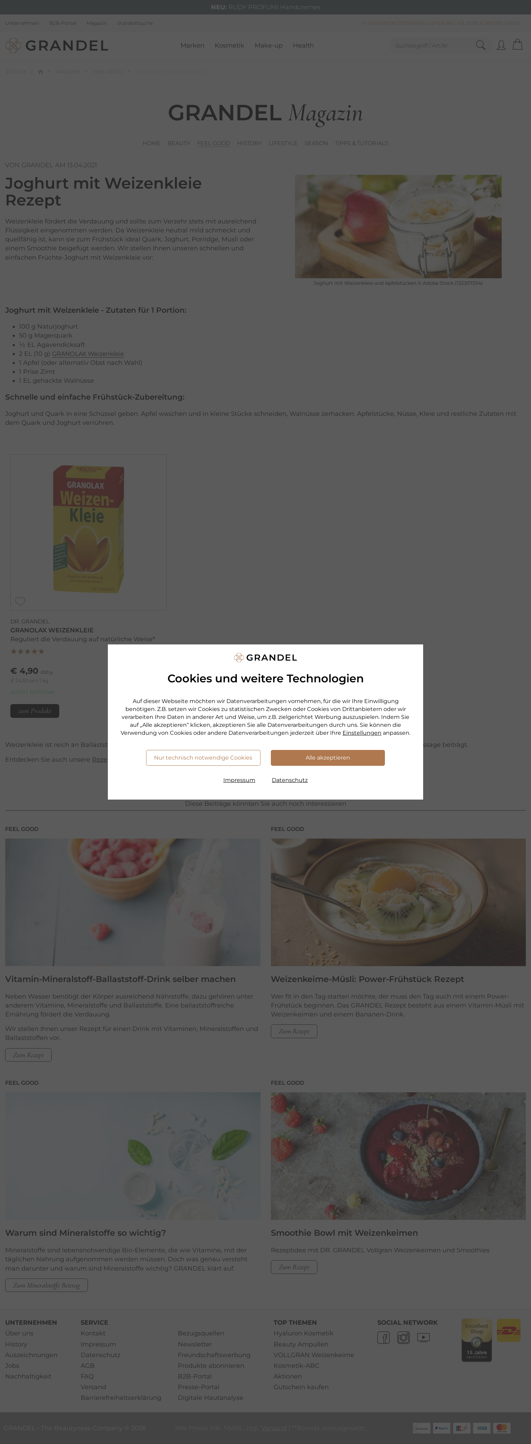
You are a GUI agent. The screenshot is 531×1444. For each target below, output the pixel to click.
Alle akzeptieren (328, 757)
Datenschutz (290, 780)
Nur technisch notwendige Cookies (203, 757)
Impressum (239, 780)
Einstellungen (362, 733)
